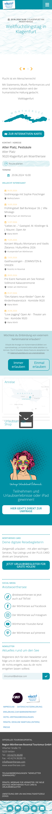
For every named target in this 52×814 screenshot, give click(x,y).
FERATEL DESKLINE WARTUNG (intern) (21, 722)
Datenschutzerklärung (29, 706)
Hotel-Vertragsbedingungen (18, 717)
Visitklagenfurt (26, 98)
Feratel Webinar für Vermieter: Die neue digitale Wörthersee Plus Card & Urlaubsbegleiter (23, 784)
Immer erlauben (18, 365)
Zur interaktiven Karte (23, 134)
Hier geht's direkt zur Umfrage (26, 509)
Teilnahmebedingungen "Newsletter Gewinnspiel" (21, 774)
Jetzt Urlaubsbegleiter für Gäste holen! (26, 565)
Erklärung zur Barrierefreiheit (19, 712)
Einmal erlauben (39, 365)
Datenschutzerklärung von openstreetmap (27, 353)
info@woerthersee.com (13, 761)
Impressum (8, 706)
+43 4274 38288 (15, 754)
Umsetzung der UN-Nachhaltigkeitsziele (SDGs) (23, 795)
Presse (6, 727)
